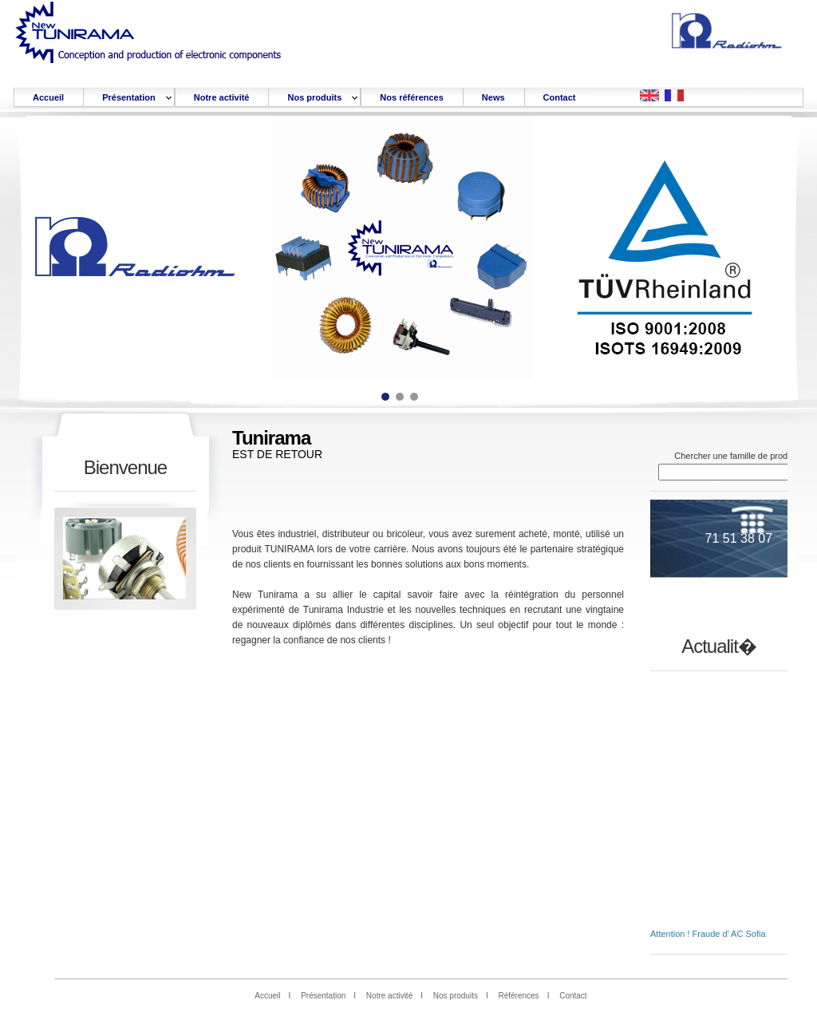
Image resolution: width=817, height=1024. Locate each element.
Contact (572, 995)
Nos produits (455, 995)
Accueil (267, 995)
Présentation (323, 995)
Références (518, 995)
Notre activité (389, 995)
